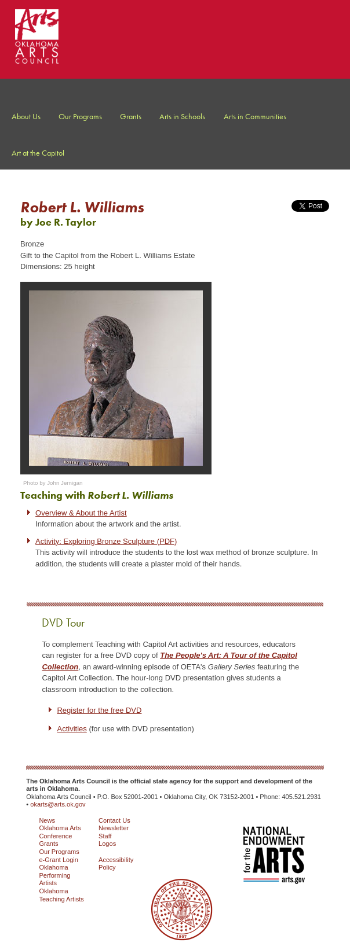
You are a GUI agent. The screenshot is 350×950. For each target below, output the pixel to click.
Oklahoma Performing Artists (54, 875)
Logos (107, 843)
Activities (71, 728)
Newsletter (114, 827)
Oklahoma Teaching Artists (61, 895)
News (47, 820)
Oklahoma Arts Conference (60, 831)
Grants (48, 843)
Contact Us (114, 820)
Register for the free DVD (99, 710)
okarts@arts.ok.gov (57, 804)
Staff (105, 836)
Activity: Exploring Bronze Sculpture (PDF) (106, 541)
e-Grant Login (58, 859)
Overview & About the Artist (81, 513)
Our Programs (59, 851)
